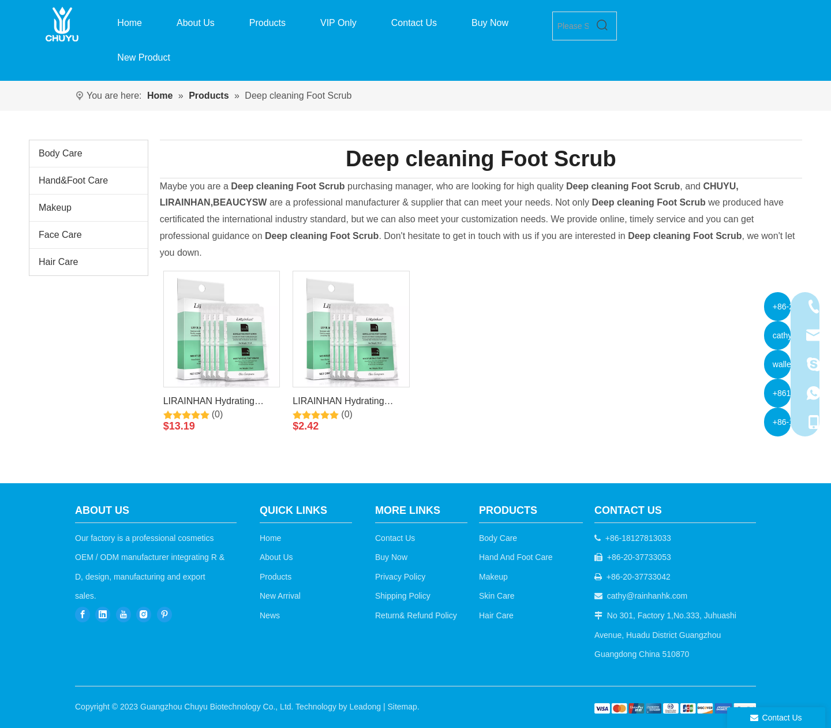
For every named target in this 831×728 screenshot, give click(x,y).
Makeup (55, 207)
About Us (276, 557)
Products (275, 576)
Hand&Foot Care (73, 180)
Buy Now (391, 557)
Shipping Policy (403, 595)
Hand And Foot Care (516, 557)
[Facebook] (82, 614)
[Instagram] (143, 614)
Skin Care (496, 595)
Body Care (61, 153)
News (270, 615)
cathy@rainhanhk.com (647, 595)
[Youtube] (123, 614)
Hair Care (58, 262)
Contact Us (395, 538)
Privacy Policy (400, 576)
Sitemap (402, 706)
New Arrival (280, 595)
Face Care (60, 235)
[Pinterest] (164, 614)
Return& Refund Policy (416, 615)
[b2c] (675, 708)
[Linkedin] (102, 614)
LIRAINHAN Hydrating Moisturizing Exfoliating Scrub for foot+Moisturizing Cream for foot (218, 403)
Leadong (365, 706)
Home (270, 538)
